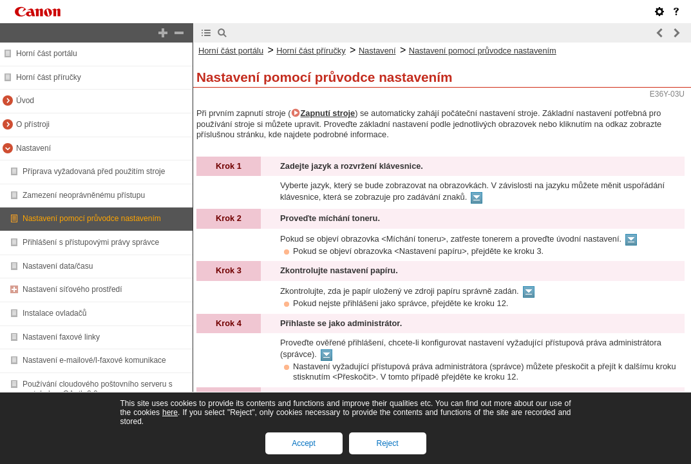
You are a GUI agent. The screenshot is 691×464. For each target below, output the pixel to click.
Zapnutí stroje (328, 113)
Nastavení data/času (58, 266)
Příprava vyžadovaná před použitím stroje (94, 171)
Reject (387, 443)
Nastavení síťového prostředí (72, 289)
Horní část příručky (48, 77)
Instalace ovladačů (54, 313)
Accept (304, 443)
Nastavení (33, 148)
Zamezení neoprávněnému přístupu (84, 195)
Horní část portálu (46, 53)
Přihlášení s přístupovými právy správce (91, 242)
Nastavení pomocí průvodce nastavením (92, 218)
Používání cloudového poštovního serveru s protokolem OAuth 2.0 (98, 389)
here (170, 412)
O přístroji (33, 124)
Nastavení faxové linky (61, 337)
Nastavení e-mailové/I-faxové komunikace (94, 360)
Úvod (25, 100)
